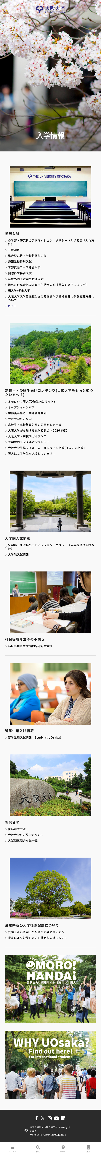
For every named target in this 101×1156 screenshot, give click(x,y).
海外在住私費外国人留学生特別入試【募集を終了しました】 (48, 285)
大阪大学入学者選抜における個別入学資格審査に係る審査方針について (51, 298)
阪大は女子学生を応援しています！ (32, 453)
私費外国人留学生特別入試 (26, 279)
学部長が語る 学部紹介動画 (27, 413)
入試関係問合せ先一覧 (23, 840)
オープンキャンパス (21, 407)
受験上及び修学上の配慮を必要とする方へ (36, 932)
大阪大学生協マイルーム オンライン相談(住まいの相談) (46, 448)
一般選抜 (14, 250)
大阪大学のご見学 (20, 419)
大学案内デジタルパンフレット (29, 442)
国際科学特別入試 (20, 273)
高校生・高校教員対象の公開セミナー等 (35, 425)
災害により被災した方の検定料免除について (38, 938)
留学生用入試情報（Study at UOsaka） (35, 737)
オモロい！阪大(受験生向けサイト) (31, 401)
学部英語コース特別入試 (24, 267)
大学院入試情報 (18, 554)
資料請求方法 (17, 829)
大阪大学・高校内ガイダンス (27, 436)
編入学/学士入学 (19, 290)
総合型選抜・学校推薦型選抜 (27, 256)
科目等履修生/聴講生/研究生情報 (30, 646)
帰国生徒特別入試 (20, 261)
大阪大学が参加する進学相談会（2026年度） (38, 430)
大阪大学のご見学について (26, 835)
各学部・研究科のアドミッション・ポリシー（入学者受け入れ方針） (51, 242)
